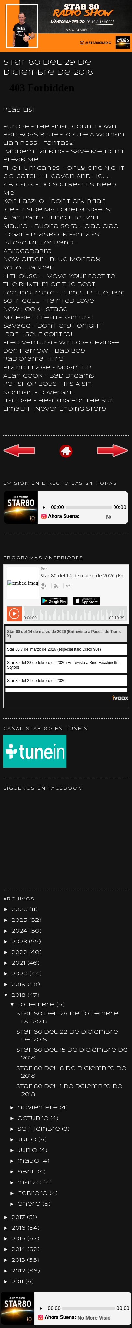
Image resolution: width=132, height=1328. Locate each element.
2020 (20, 973)
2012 (19, 1271)
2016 (19, 1228)
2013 (19, 1260)
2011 (18, 1281)
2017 (19, 1217)
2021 (19, 963)
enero (30, 1204)
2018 (19, 995)
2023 (20, 941)
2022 (20, 952)
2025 (20, 920)
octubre (34, 1118)
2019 (19, 984)
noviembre (39, 1107)
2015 (19, 1238)
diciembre (37, 1004)
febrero (34, 1193)
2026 (20, 909)
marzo (30, 1182)
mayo (29, 1161)
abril (28, 1172)
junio (28, 1150)
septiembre (40, 1129)
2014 (19, 1249)
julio (28, 1139)
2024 (20, 931)
